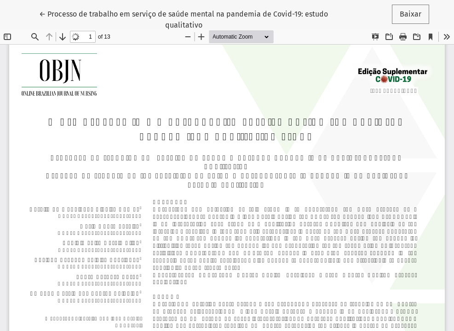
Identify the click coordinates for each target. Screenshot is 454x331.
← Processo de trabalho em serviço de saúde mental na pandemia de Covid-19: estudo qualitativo (183, 18)
